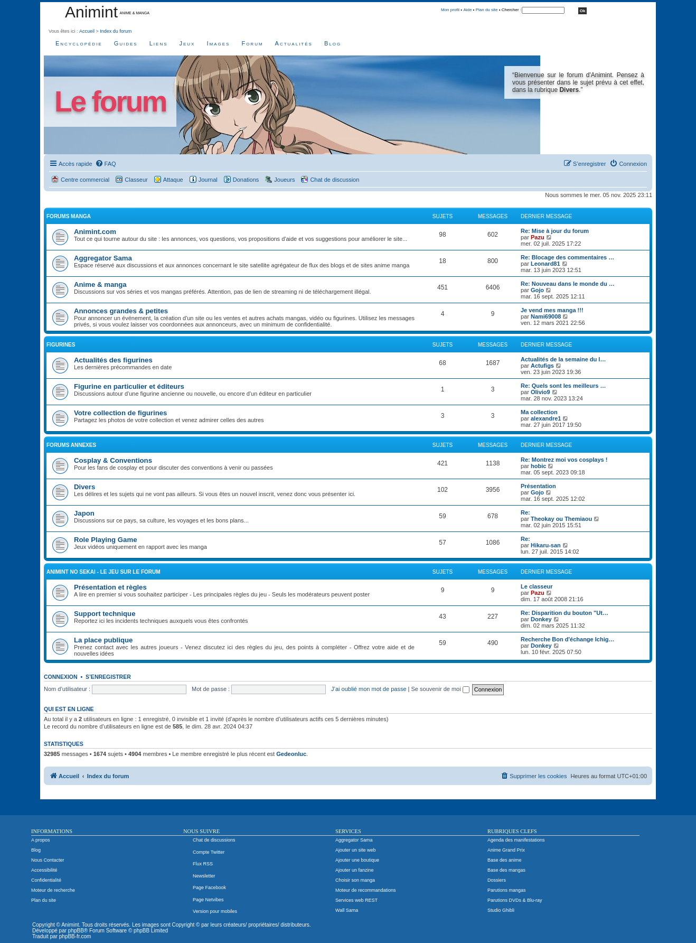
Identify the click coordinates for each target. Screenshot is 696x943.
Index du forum (115, 31)
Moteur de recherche (53, 890)
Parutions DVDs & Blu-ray (514, 900)
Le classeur (537, 586)
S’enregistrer (108, 677)
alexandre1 (546, 418)
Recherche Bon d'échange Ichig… (567, 639)
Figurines (60, 345)
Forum (252, 43)
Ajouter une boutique (357, 860)
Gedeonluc (291, 754)
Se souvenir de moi (440, 689)
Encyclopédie (78, 43)
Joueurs (284, 179)
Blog (332, 43)
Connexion (61, 677)
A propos (40, 840)
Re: (525, 512)
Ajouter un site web (355, 850)
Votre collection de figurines (120, 413)
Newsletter (204, 876)
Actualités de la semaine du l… (563, 359)
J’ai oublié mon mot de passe (368, 689)
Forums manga (68, 216)
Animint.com (95, 232)
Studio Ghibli (500, 910)
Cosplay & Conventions (113, 460)
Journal (208, 179)
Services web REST (356, 900)
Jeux (187, 43)
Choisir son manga (355, 880)
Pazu (537, 237)
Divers (84, 487)
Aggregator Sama (103, 258)
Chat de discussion (334, 179)
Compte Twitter (208, 852)
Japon (84, 513)
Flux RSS (203, 863)
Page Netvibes (208, 899)
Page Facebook (209, 887)
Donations (246, 179)
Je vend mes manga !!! (552, 310)
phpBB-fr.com (75, 936)
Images (218, 43)
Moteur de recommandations (365, 890)
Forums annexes (71, 445)
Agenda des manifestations (516, 840)
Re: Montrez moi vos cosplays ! (564, 459)
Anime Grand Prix (506, 850)
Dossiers (496, 880)
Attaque (173, 179)
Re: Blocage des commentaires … (567, 257)
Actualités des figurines (113, 360)
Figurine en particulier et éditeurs (129, 386)
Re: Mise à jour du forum (555, 231)
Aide (467, 9)
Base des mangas (506, 870)
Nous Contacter (47, 860)
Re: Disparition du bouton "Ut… (564, 613)
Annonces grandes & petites (121, 311)
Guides (126, 43)
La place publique (103, 640)
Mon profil (450, 9)
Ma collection (539, 412)
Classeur (136, 179)
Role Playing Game (105, 540)
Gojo (537, 290)
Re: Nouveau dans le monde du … (568, 284)
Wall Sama (346, 910)
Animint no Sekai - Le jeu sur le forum (103, 572)
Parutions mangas (506, 890)
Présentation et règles (110, 587)
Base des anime (504, 860)
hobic (538, 466)
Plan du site (487, 9)
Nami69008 (546, 316)
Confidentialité (46, 880)
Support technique (105, 614)
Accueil (87, 31)
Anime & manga (100, 284)
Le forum (110, 101)
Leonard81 (545, 263)
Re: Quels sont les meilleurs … (563, 385)
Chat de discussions (214, 840)
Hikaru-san (546, 545)
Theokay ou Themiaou (561, 519)
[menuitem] (105, 163)
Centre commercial (85, 179)
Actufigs (542, 365)
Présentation (538, 486)
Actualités (294, 43)
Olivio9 (540, 392)
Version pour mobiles (215, 911)
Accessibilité (44, 870)
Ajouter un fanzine (354, 870)
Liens (158, 43)
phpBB (76, 930)
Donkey (541, 619)
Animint (91, 12)
